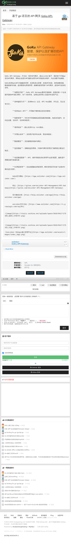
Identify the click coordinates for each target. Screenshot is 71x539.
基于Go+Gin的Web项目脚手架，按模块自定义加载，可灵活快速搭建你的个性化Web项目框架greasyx (37, 457)
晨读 (26, 515)
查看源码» (37, 265)
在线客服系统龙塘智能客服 (13, 501)
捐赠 (14, 517)
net (42, 285)
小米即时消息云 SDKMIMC (13, 443)
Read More (9, 249)
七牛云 (46, 527)
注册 (10, 360)
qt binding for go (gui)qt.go (14, 432)
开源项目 (12, 10)
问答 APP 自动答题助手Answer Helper (17, 429)
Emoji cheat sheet (44, 322)
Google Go (28, 265)
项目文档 (40, 273)
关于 (5, 515)
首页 (4, 10)
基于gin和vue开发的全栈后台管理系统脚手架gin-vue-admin (24, 494)
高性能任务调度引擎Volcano (14, 446)
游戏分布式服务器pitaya (12, 490)
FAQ (12, 515)
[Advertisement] (35, 399)
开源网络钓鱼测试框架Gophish (14, 439)
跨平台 (26, 267)
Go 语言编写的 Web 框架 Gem (14, 473)
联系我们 (7, 517)
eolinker (15, 242)
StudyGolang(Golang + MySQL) (23, 527)
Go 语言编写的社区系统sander (14, 436)
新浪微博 (44, 515)
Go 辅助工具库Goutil (11, 453)
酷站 (21, 517)
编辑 (4, 301)
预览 (10, 301)
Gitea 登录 (35, 372)
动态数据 (52, 285)
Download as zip (60, 256)
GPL (26, 263)
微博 (12, 279)
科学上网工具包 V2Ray (12, 425)
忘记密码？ (65, 360)
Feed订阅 (30, 517)
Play (52, 515)
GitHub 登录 (35, 367)
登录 (21, 296)
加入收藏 (5, 279)
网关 (33, 285)
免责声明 (60, 515)
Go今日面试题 (9, 380)
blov (3, 24)
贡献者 (19, 515)
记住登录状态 (7, 353)
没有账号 (34, 296)
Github (34, 515)
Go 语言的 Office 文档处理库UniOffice (17, 450)
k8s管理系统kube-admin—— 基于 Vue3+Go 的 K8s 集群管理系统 (26, 504)
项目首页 (30, 273)
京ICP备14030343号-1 (11, 535)
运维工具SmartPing (11, 476)
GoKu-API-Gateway (20, 244)
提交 (64, 328)
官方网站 (64, 285)
